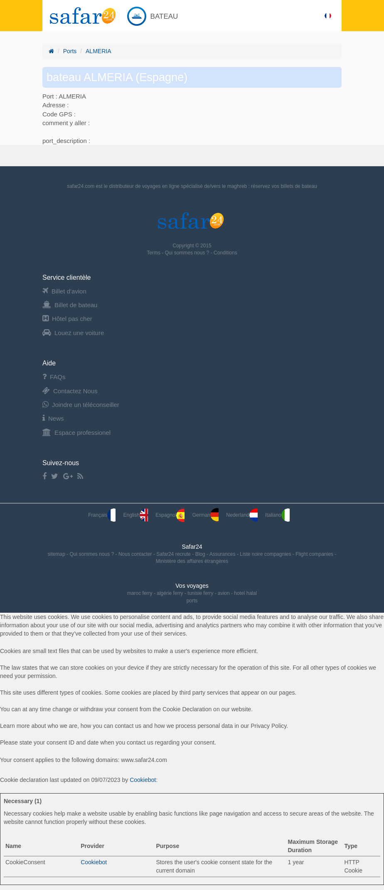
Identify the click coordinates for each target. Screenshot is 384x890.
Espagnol (170, 515)
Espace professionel (76, 432)
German (205, 515)
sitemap (57, 554)
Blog (201, 554)
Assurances (223, 554)
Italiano (277, 515)
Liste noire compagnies (266, 554)
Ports (70, 51)
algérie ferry (170, 593)
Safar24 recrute (174, 554)
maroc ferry (140, 593)
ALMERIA (98, 51)
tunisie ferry (200, 593)
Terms (154, 253)
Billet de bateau (69, 304)
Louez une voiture (73, 332)
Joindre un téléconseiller (80, 404)
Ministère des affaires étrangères (192, 561)
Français (102, 515)
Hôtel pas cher (67, 318)
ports (192, 601)
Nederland (241, 515)
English (135, 515)
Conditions (225, 253)
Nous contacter (135, 554)
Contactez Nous (70, 390)
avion (224, 593)
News (53, 418)
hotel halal (245, 593)
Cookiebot (143, 780)
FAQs (54, 376)
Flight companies (315, 554)
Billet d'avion (64, 291)
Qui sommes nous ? (188, 253)
